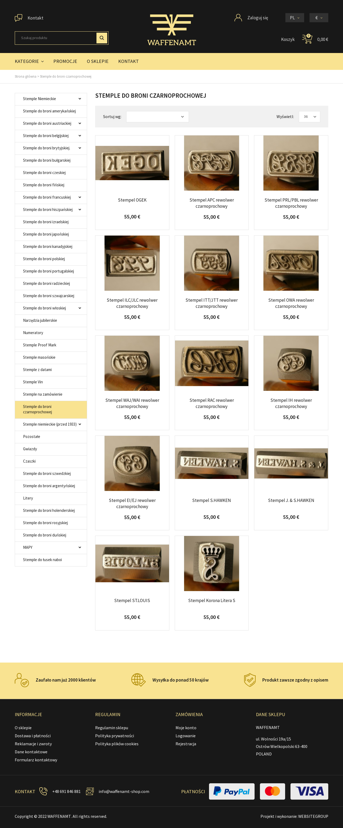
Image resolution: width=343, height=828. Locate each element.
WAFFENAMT (59, 816)
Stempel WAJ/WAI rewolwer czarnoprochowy (132, 403)
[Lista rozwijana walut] (319, 17)
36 (306, 116)
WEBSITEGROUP (312, 816)
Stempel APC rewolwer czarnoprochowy (211, 203)
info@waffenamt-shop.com (124, 791)
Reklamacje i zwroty (33, 743)
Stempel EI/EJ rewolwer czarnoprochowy (132, 503)
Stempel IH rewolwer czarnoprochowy (291, 403)
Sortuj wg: (112, 116)
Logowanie (186, 735)
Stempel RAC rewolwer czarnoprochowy (211, 403)
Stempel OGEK (132, 200)
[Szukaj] (62, 38)
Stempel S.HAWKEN (211, 500)
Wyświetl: (285, 116)
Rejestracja (186, 743)
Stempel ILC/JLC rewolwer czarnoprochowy (132, 303)
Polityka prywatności (114, 735)
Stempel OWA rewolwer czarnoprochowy (291, 303)
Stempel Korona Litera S (211, 600)
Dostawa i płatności (33, 735)
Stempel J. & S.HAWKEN (291, 500)
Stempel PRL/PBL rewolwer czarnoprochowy (291, 203)
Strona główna (25, 76)
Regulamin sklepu (111, 727)
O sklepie (23, 727)
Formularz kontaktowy (36, 759)
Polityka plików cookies (117, 743)
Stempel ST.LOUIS (132, 600)
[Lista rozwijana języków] (294, 17)
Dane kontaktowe (31, 751)
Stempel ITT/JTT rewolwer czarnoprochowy (211, 303)
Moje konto (186, 727)
